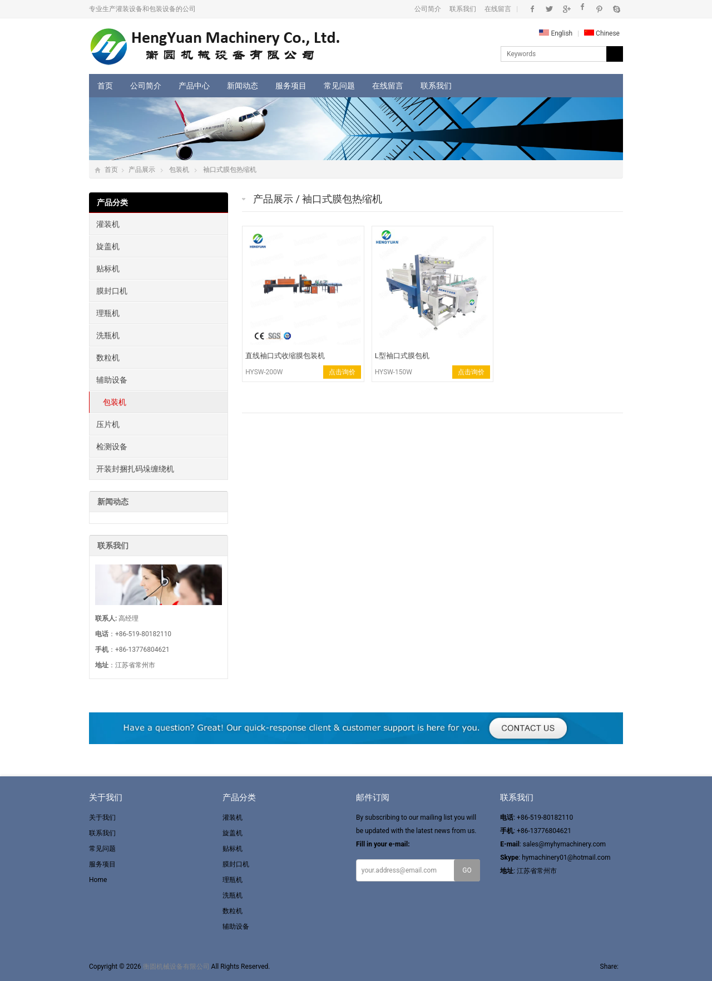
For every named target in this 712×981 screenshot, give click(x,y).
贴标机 (108, 268)
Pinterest (599, 9)
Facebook (533, 9)
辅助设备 (111, 379)
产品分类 (112, 202)
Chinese (602, 33)
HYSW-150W (393, 372)
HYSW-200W (264, 372)
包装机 (179, 170)
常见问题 (339, 85)
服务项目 (290, 85)
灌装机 (108, 224)
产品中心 (194, 85)
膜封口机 (111, 290)
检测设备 (111, 446)
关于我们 (102, 817)
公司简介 (427, 9)
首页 (105, 85)
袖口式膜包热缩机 (229, 170)
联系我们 (462, 9)
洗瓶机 (108, 335)
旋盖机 (108, 246)
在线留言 (497, 9)
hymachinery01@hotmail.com (566, 857)
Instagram (583, 9)
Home (98, 880)
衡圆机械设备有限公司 (176, 966)
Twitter (549, 9)
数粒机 (108, 357)
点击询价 (342, 372)
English (555, 33)
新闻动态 (242, 85)
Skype (616, 9)
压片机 (108, 424)
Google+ (566, 9)
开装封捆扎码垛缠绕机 (135, 468)
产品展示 (141, 170)
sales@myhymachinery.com (564, 844)
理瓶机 (108, 313)
